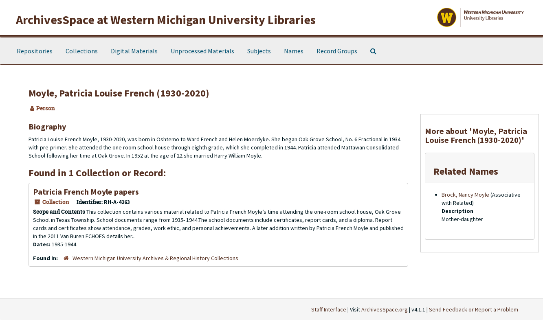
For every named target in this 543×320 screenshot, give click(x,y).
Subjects (259, 51)
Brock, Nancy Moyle (465, 194)
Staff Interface (328, 309)
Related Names (465, 171)
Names (293, 51)
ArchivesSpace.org (384, 309)
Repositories (35, 51)
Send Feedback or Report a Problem (473, 309)
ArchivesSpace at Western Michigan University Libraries (166, 19)
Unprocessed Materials (202, 51)
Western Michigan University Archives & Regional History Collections (155, 258)
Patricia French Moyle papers (86, 191)
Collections (82, 51)
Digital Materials (134, 51)
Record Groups (337, 51)
